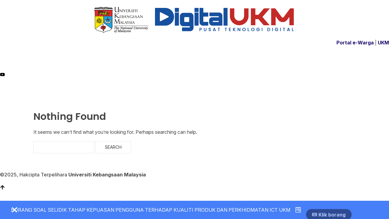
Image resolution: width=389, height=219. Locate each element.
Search (113, 147)
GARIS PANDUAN (191, 90)
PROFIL (93, 90)
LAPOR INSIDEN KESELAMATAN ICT (287, 90)
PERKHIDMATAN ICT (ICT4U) (136, 90)
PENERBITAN (228, 90)
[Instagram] (194, 67)
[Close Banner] (14, 210)
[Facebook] (194, 61)
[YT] (194, 74)
